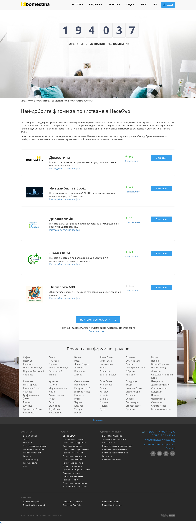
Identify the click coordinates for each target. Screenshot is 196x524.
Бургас (154, 357)
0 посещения (132, 160)
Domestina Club (30, 436)
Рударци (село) (82, 388)
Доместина (59, 157)
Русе (102, 409)
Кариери (27, 456)
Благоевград (132, 402)
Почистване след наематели (76, 449)
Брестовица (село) (161, 409)
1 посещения (132, 290)
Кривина (53, 381)
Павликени (80, 371)
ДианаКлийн (61, 219)
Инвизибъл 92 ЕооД (67, 188)
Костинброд (106, 364)
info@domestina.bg (159, 440)
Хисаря (78, 409)
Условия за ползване (112, 436)
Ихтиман (53, 384)
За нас (26, 439)
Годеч (103, 388)
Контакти (27, 442)
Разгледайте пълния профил (64, 168)
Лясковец (79, 367)
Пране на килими (71, 479)
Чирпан (78, 402)
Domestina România (72, 505)
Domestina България (112, 505)
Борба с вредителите (72, 466)
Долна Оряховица (58, 367)
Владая (129, 384)
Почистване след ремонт (74, 442)
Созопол (130, 395)
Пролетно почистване (73, 476)
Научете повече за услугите (98, 319)
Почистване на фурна (73, 463)
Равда (77, 360)
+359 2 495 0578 (160, 432)
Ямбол (77, 412)
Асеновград (106, 384)
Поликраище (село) (136, 367)
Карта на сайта (30, 463)
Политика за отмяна (111, 459)
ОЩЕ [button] (130, 4)
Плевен (155, 395)
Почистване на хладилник (75, 483)
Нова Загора (55, 412)
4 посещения (132, 256)
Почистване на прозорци (75, 456)
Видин (77, 398)
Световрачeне (81, 381)
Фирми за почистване (39, 100)
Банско (27, 402)
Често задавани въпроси (34, 446)
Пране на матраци (71, 473)
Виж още (161, 157)
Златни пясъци (108, 374)
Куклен (52, 391)
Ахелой (104, 395)
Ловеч (52, 398)
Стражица (105, 371)
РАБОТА (98, 420)
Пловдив (130, 357)
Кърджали (156, 391)
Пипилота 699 (62, 287)
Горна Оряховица (32, 367)
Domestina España (31, 501)
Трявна (52, 374)
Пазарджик (157, 381)
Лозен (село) (106, 357)
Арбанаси (131, 364)
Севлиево (28, 374)
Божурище (131, 381)
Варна (77, 357)
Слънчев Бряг (133, 360)
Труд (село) (54, 409)
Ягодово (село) (82, 391)
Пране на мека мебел (73, 452)
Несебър (27, 360)
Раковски (79, 395)
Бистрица (28, 364)
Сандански (156, 402)
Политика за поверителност (115, 449)
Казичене (28, 381)
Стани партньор (98, 331)
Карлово (78, 405)
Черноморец (158, 398)
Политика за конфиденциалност (117, 446)
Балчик (104, 398)
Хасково (104, 391)
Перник (155, 360)
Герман (53, 364)
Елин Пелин (106, 381)
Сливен (104, 402)
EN (155, 4)
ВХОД (168, 5)
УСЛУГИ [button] (77, 4)
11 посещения (132, 222)
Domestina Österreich (73, 501)
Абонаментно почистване (75, 486)
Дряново (156, 371)
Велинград (54, 405)
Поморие (54, 360)
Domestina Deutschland (34, 505)
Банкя (52, 357)
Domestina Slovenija (111, 501)
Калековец (28, 412)
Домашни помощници (73, 439)
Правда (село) (158, 367)
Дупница (27, 405)
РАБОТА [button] (114, 4)
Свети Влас (106, 360)
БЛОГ (144, 4)
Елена (103, 367)
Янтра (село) (55, 371)
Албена (78, 374)
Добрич (130, 398)
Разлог (52, 402)
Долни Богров (81, 364)
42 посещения (132, 191)
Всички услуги (69, 436)
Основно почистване (72, 446)
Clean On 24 (59, 253)
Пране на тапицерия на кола (76, 469)
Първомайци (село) (33, 371)
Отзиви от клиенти (32, 452)
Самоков (27, 391)
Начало (24, 100)
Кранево (130, 374)
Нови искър (80, 384)
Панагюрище (30, 384)
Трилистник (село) (32, 409)
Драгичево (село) (160, 384)
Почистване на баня (72, 459)
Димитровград (56, 395)
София (26, 357)
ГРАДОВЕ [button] (95, 4)
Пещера (104, 405)
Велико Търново (160, 364)
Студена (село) (159, 388)
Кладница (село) (31, 388)
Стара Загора (133, 391)
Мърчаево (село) (58, 388)
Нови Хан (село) (134, 388)
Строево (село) (133, 405)
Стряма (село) (158, 405)
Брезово (130, 409)
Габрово (130, 371)
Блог (25, 466)
